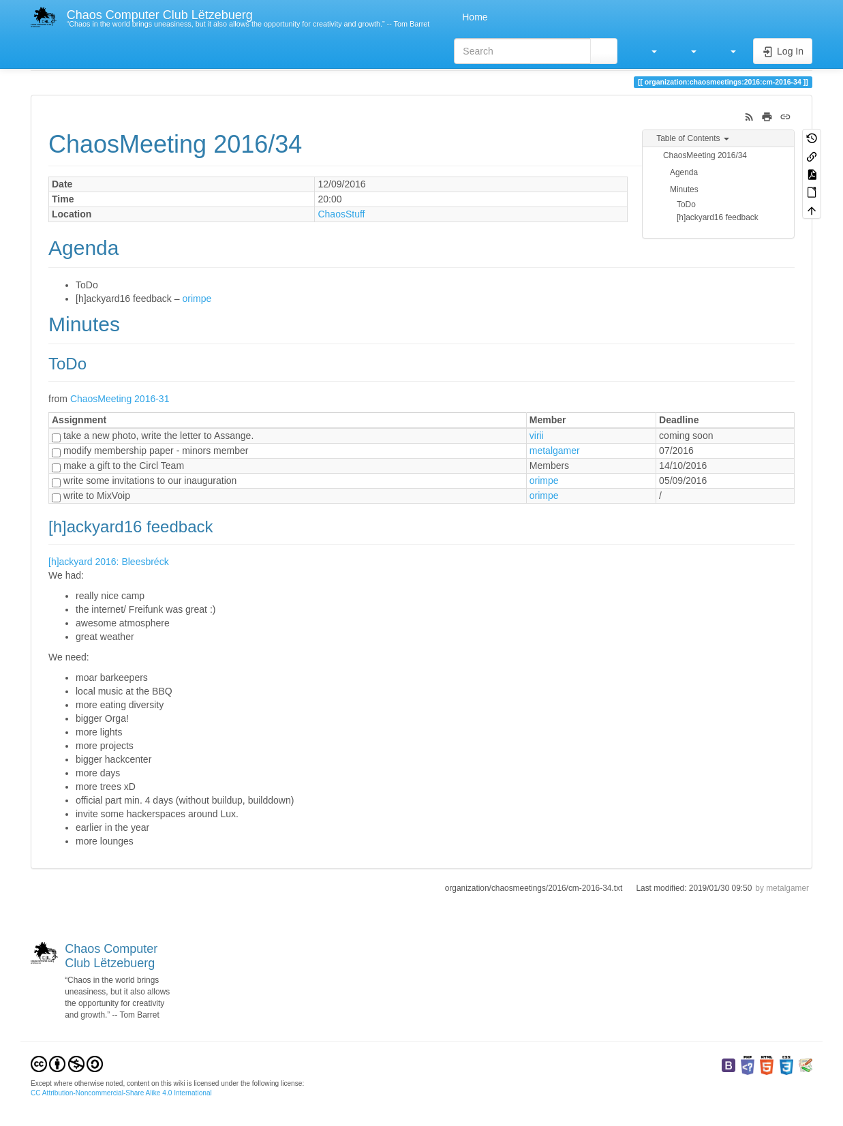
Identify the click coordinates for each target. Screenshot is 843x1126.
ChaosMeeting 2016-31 (120, 398)
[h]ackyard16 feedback (717, 217)
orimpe (196, 298)
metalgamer (555, 450)
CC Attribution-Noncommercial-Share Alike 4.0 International (121, 1093)
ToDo (686, 204)
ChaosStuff (341, 214)
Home (473, 17)
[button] (647, 51)
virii (537, 435)
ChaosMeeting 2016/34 (705, 155)
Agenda (684, 172)
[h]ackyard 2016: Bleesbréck (108, 561)
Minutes (684, 189)
